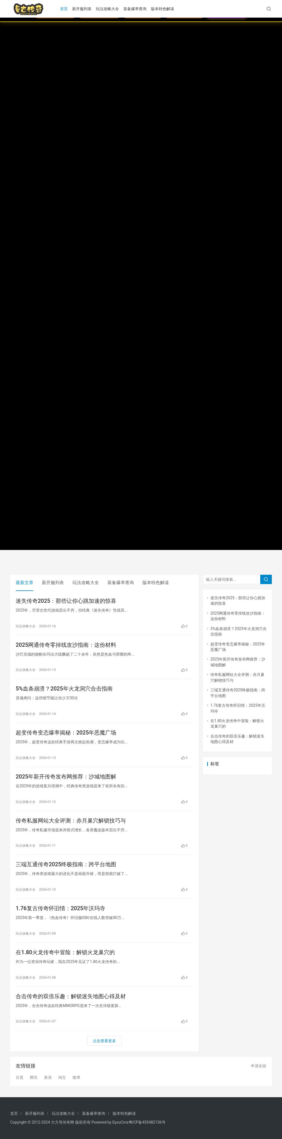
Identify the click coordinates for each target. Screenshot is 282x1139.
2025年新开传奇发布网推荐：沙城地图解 (66, 776)
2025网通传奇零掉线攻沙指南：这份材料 (66, 645)
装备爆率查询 (135, 9)
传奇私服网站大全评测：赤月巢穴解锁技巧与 (71, 820)
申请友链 (258, 1066)
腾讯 (33, 1077)
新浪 (48, 1077)
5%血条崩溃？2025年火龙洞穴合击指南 (64, 688)
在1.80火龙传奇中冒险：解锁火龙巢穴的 (65, 952)
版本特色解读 (162, 9)
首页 (64, 9)
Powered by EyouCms (110, 1122)
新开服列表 (81, 9)
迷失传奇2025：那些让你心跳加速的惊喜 (66, 601)
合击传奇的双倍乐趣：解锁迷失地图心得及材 (71, 996)
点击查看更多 (104, 1041)
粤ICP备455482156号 (147, 1122)
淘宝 (62, 1077)
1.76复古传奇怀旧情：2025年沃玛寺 (60, 908)
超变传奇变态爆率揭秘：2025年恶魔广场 (66, 732)
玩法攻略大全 (107, 9)
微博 (76, 1077)
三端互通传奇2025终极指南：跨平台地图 (66, 864)
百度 (19, 1077)
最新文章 (24, 582)
